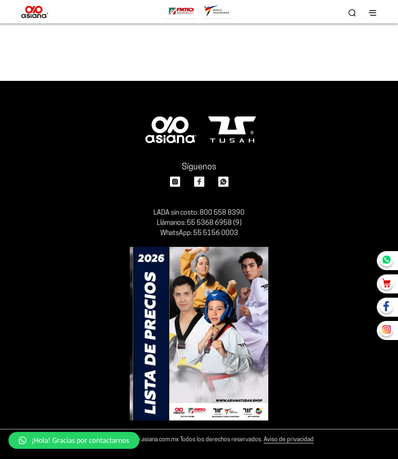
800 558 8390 (222, 213)
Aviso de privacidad (289, 440)
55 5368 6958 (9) (214, 223)
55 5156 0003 (215, 233)
